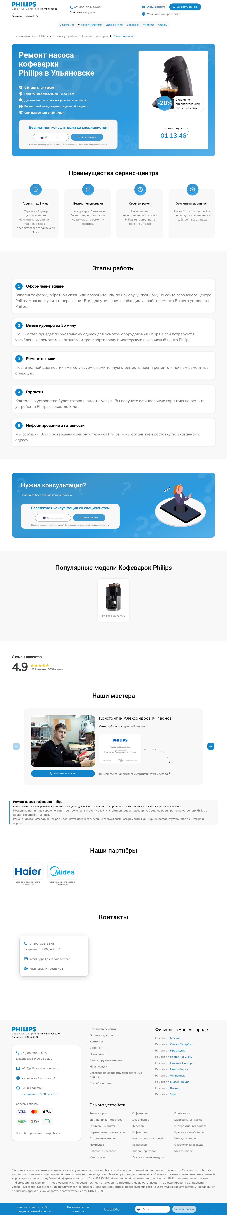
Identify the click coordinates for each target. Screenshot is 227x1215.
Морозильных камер (188, 1119)
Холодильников (185, 1138)
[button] (210, 746)
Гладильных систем (103, 1126)
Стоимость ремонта (103, 1029)
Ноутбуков (97, 1144)
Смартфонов (140, 1119)
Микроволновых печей (147, 1138)
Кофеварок (139, 1132)
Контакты (148, 24)
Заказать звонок (184, 7)
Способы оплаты (101, 1083)
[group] (28, 874)
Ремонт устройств (91, 24)
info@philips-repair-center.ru (37, 1068)
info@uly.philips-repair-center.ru (47, 959)
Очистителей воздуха (189, 1144)
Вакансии (133, 24)
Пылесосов (139, 1144)
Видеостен (139, 1126)
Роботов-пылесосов (103, 1151)
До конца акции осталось (78, 1209)
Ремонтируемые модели (106, 1060)
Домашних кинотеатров (106, 1119)
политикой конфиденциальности (93, 144)
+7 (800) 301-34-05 (87, 7)
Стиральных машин (103, 1138)
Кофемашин (140, 1113)
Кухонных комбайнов (189, 1132)
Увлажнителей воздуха (148, 1157)
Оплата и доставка (102, 1035)
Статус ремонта (153, 7)
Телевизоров (98, 1113)
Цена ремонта (114, 24)
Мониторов (97, 1157)
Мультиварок (183, 1151)
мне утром (82, 12)
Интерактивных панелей (191, 1126)
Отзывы (163, 24)
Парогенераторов (144, 1151)
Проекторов (182, 1113)
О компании (67, 24)
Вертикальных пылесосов (107, 1132)
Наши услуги (98, 1066)
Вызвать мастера (62, 773)
